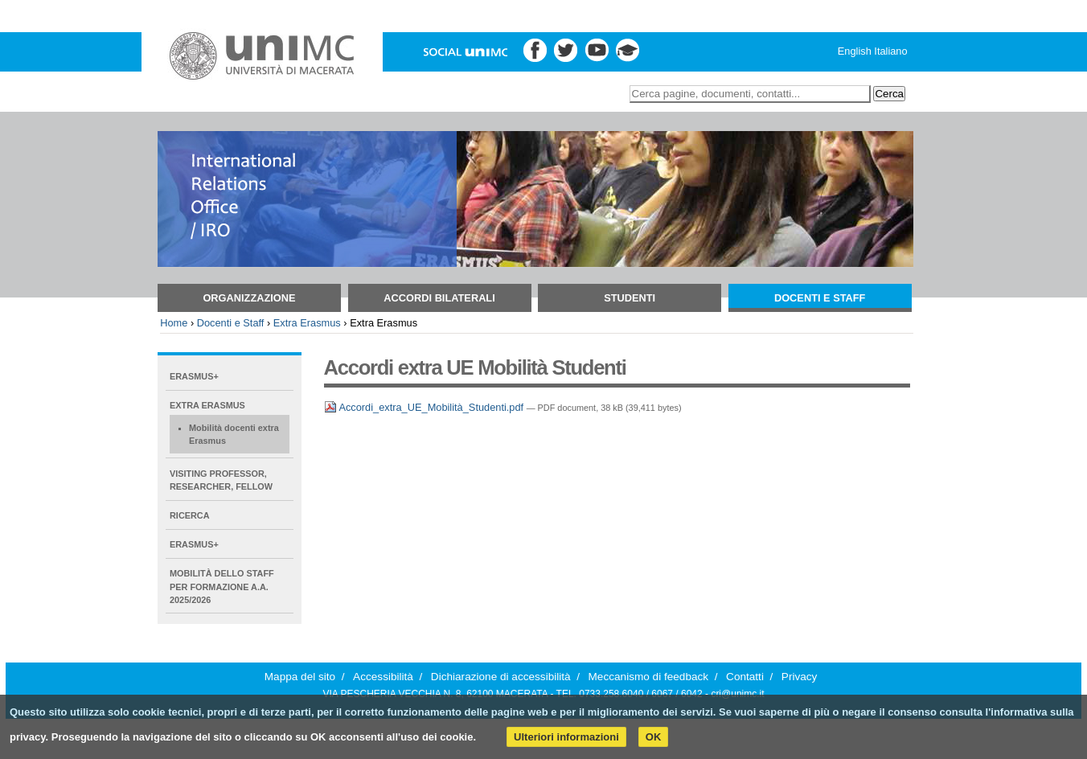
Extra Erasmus (307, 323)
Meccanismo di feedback (649, 677)
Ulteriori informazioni (566, 737)
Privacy (799, 677)
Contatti (745, 677)
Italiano (890, 51)
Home (173, 323)
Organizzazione (249, 298)
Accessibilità (383, 677)
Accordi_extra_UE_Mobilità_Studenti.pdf (425, 407)
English (855, 51)
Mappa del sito (300, 677)
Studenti (629, 298)
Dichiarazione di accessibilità (501, 677)
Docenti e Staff (820, 298)
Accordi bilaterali (439, 298)
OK (654, 737)
